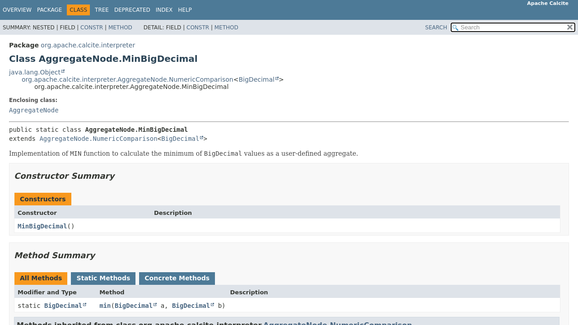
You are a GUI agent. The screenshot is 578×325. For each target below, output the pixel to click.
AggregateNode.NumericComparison (98, 138)
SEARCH (436, 27)
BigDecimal (256, 79)
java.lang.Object (35, 72)
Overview (17, 10)
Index (164, 10)
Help (185, 10)
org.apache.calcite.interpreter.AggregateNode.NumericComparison (127, 79)
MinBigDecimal (42, 226)
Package (49, 10)
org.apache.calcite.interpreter (88, 45)
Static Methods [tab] (103, 278)
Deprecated (132, 10)
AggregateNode (34, 110)
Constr (91, 27)
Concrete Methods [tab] (177, 278)
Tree (102, 10)
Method (120, 27)
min (105, 305)
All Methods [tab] (41, 278)
